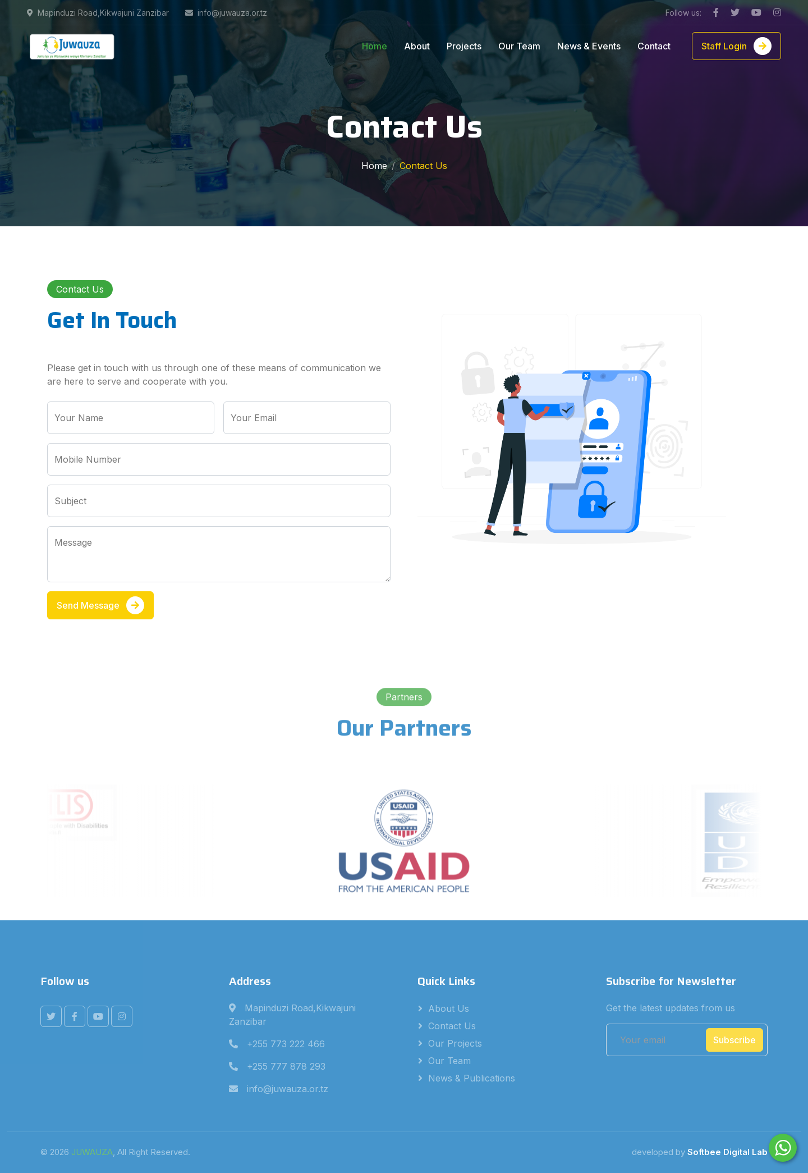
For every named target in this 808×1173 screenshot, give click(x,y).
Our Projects (455, 1043)
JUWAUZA (92, 1152)
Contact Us (452, 1025)
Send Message (100, 605)
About (417, 46)
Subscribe (734, 1040)
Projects (464, 46)
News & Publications (471, 1078)
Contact (654, 46)
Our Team (519, 46)
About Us (448, 1008)
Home (374, 46)
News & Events (589, 46)
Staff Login (736, 46)
